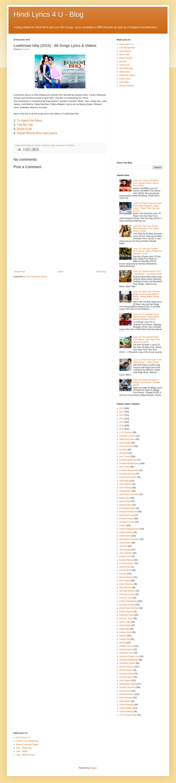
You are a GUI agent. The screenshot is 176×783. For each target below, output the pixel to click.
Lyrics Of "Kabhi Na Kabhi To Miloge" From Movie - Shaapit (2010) (146, 382)
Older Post (101, 272)
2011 (121, 412)
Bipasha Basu (125, 505)
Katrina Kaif (124, 567)
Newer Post (19, 272)
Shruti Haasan (125, 670)
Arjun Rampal (125, 487)
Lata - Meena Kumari (25, 755)
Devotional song (126, 515)
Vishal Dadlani (125, 708)
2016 (121, 429)
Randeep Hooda (126, 615)
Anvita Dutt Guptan (127, 477)
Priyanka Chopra (126, 605)
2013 (121, 419)
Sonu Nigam (124, 680)
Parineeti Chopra (127, 594)
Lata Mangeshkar (127, 47)
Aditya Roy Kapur (127, 439)
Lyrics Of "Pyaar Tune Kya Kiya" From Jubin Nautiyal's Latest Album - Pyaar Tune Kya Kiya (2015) (147, 207)
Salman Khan (125, 632)
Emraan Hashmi (126, 518)
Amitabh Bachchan (127, 460)
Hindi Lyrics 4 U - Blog (49, 14)
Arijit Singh (124, 82)
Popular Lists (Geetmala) (27, 741)
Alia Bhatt (123, 453)
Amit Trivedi (124, 456)
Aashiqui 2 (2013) (127, 436)
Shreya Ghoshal (126, 85)
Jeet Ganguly (125, 549)
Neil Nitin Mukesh (127, 591)
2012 (121, 415)
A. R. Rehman (125, 432)
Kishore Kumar (126, 58)
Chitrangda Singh (127, 508)
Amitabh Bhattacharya (129, 463)
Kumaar (122, 573)
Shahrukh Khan (126, 653)
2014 (121, 422)
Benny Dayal (125, 501)
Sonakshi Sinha (126, 673)
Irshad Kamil (125, 536)
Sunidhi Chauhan (127, 687)
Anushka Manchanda (128, 470)
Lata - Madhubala (24, 748)
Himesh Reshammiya (129, 529)
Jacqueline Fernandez (129, 539)
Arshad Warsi (125, 491)
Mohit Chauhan (126, 584)
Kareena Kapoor (126, 563)
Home (60, 272)
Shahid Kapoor (126, 649)
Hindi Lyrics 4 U (126, 44)
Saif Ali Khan (125, 625)
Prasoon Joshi (125, 598)
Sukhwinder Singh (127, 684)
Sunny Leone (125, 691)
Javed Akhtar (125, 543)
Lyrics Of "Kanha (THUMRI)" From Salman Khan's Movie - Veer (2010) (146, 183)
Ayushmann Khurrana (129, 494)
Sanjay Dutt (124, 639)
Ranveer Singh (126, 618)
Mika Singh (124, 580)
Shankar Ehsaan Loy (128, 656)
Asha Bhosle (125, 51)
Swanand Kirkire (126, 694)
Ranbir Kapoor (125, 611)
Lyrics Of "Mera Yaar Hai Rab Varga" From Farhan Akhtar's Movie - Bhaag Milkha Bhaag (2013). (146, 295)
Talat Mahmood (126, 68)
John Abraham (125, 553)
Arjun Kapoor (125, 484)
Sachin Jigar (124, 622)
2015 (121, 425)
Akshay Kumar (126, 446)
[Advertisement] (60, 255)
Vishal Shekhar (126, 711)
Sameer (122, 635)
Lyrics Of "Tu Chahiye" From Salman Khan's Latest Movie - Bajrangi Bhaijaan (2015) (146, 317)
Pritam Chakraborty (128, 601)
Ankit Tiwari (124, 467)
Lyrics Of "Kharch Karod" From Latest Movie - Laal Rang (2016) (147, 272)
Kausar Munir (125, 570)
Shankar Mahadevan (128, 660)
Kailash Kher (125, 556)
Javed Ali (123, 546)
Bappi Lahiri (124, 498)
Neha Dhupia (125, 587)
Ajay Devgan (125, 443)
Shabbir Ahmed (126, 646)
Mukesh (122, 61)
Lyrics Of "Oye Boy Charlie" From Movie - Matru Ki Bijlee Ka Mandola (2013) (147, 251)
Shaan (122, 642)
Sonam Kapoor (126, 677)
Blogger (93, 768)
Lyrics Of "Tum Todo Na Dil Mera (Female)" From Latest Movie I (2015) (146, 228)
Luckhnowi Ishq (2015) (65, 145)
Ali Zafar (123, 449)
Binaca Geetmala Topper (27, 744)
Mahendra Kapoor (127, 75)
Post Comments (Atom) (36, 276)
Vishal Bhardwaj (126, 704)
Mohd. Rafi (124, 54)
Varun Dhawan (126, 697)
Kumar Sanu (125, 79)
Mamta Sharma (126, 577)
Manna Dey (124, 72)
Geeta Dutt (124, 65)
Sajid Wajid (124, 629)
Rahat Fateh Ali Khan (128, 608)
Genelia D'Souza (127, 522)
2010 (121, 408)
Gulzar (122, 525)
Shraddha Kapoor (127, 663)
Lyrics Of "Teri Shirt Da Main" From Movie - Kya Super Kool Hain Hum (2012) (146, 339)
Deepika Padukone (127, 511)
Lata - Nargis (22, 751)
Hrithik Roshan (126, 532)
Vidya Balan (124, 701)
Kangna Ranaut (126, 560)
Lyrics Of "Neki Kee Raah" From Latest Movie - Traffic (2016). (147, 361)
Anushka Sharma (127, 474)
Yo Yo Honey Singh (128, 715)
